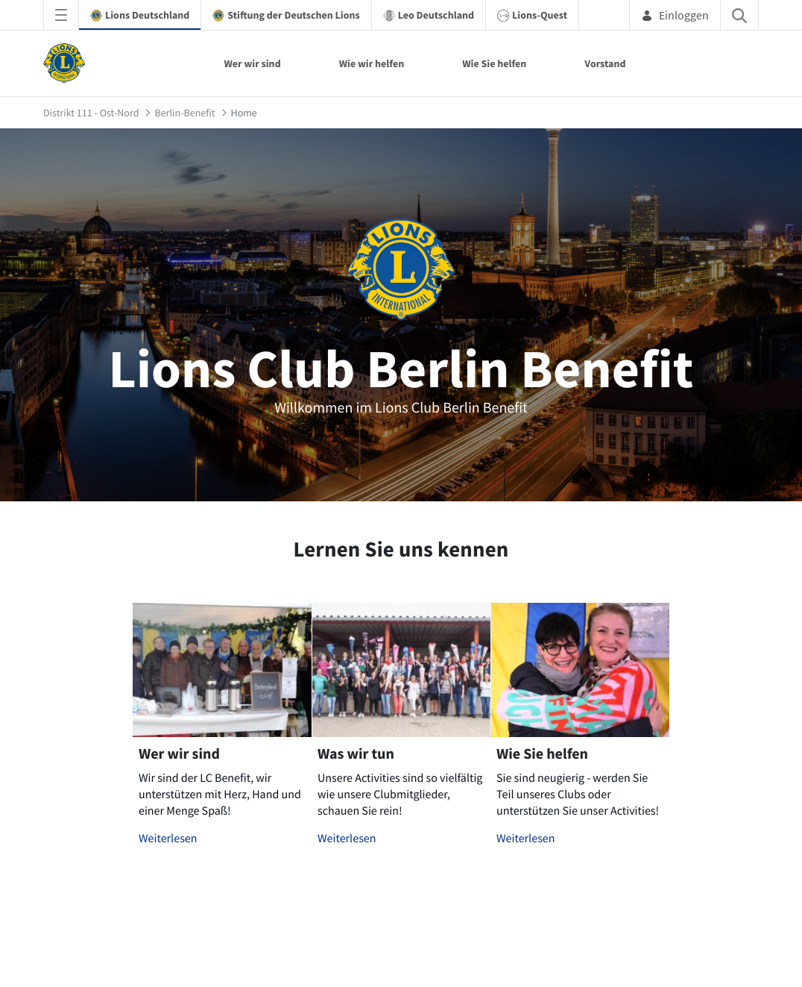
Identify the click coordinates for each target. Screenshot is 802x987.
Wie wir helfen (372, 63)
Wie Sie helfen (494, 63)
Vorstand (604, 63)
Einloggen (675, 14)
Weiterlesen (168, 838)
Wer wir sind (252, 63)
